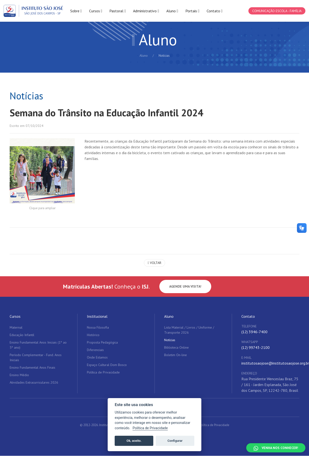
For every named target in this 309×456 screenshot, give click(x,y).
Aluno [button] (172, 11)
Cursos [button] (95, 11)
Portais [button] (192, 11)
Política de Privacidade (214, 425)
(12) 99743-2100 (255, 347)
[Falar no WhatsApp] (275, 447)
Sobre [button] (76, 11)
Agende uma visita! (185, 287)
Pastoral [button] (117, 11)
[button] (42, 171)
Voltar (154, 263)
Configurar (175, 440)
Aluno (144, 55)
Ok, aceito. (133, 440)
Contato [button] (215, 11)
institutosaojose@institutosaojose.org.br (275, 363)
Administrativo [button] (146, 11)
